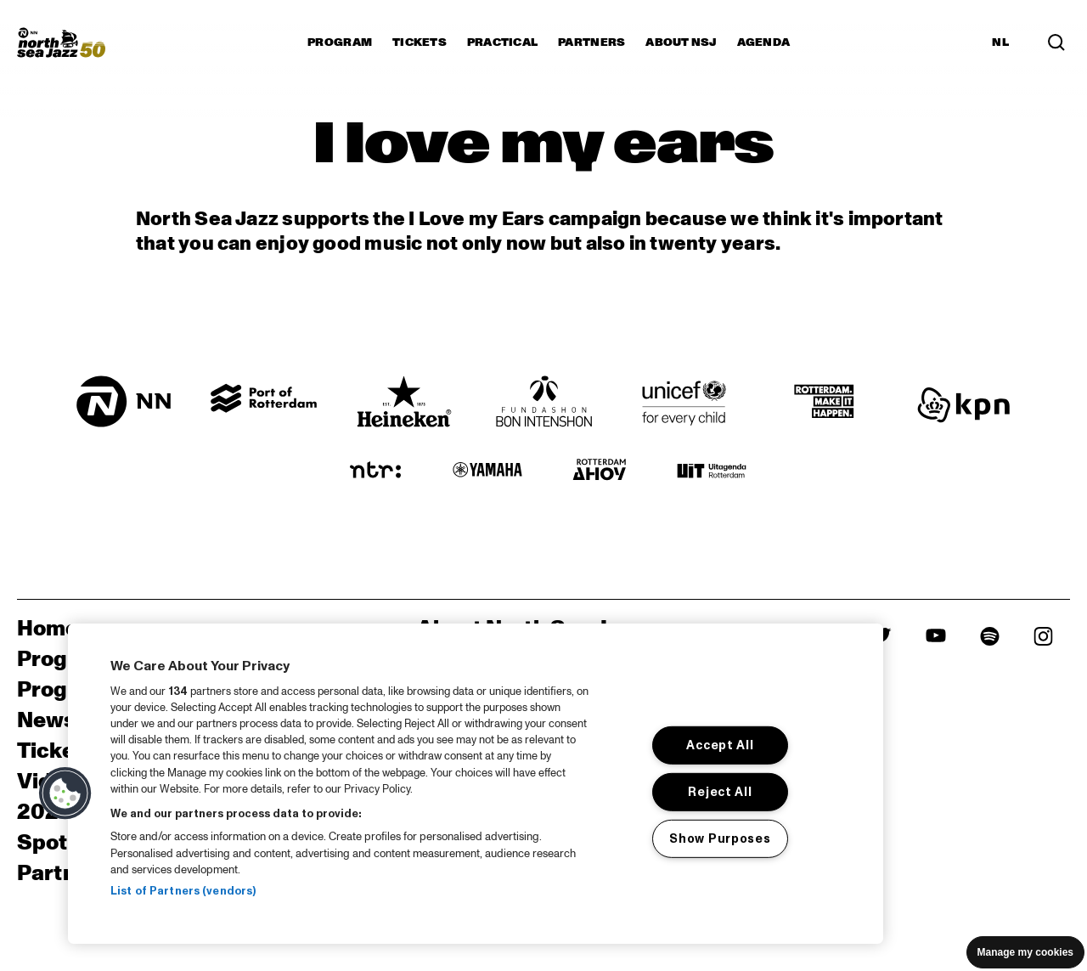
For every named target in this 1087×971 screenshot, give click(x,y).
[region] (475, 784)
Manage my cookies (1025, 952)
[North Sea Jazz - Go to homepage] (61, 42)
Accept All (719, 745)
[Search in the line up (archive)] (1056, 42)
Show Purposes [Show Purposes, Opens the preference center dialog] (719, 838)
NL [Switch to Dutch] (1000, 42)
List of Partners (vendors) (183, 891)
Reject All (720, 791)
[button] (65, 793)
